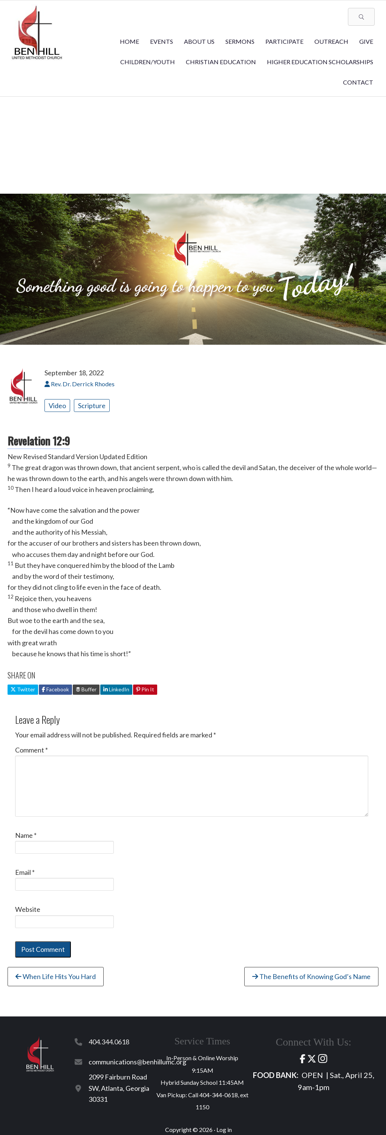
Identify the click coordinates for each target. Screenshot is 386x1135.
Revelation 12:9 (39, 441)
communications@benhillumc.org (137, 1062)
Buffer (86, 689)
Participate (284, 41)
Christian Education (221, 61)
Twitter (23, 689)
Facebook (55, 689)
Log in (224, 1129)
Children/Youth (147, 61)
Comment (31, 750)
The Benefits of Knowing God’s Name (311, 976)
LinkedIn (116, 689)
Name (26, 835)
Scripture (92, 405)
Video (57, 405)
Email (25, 872)
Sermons (239, 41)
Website (27, 909)
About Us (199, 41)
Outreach (331, 41)
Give (366, 41)
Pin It (145, 689)
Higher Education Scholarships (320, 61)
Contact (358, 82)
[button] (361, 17)
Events (161, 41)
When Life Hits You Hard (55, 976)
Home (129, 41)
